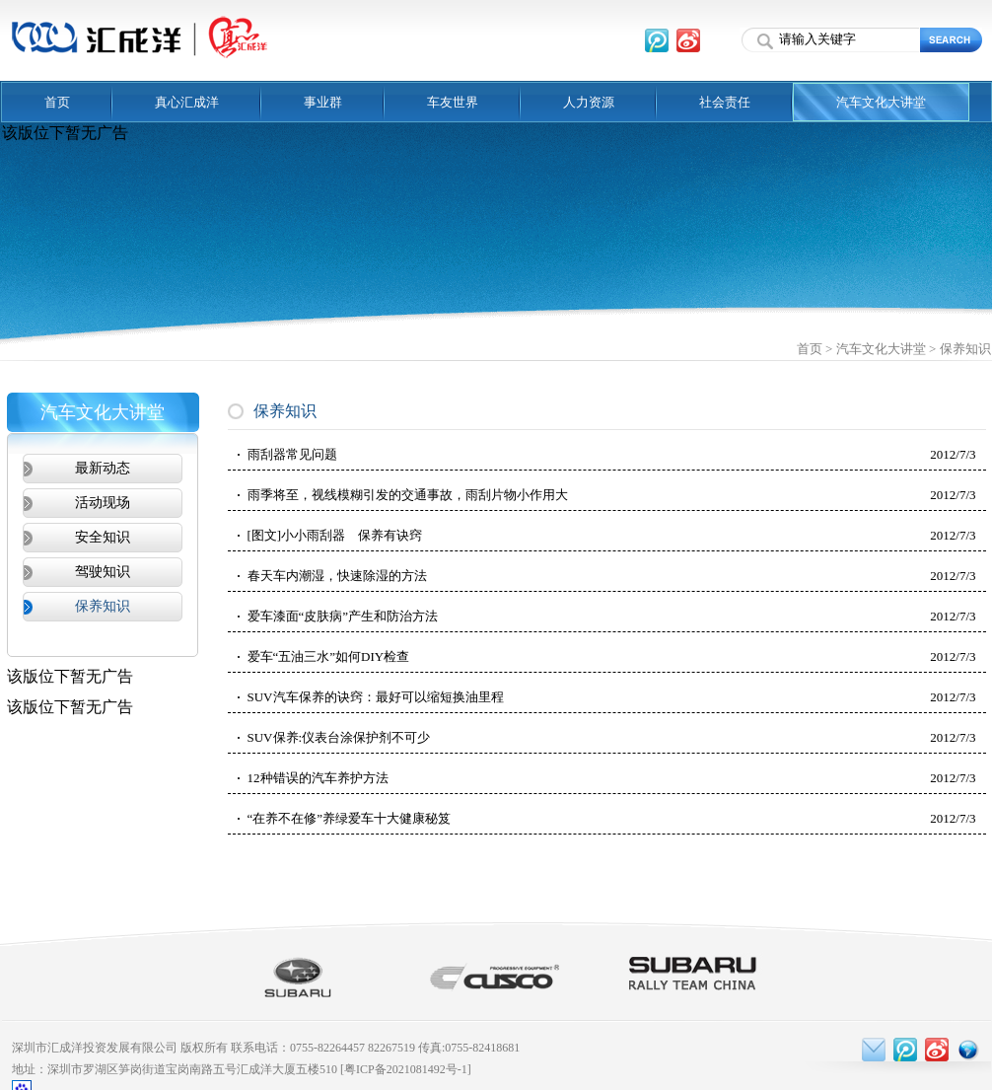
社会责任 (724, 102)
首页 (57, 102)
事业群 (323, 102)
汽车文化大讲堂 (881, 102)
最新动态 (102, 468)
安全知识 (102, 537)
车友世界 (452, 102)
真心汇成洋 (187, 102)
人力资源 (588, 102)
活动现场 (102, 502)
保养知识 (965, 348)
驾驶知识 (102, 571)
